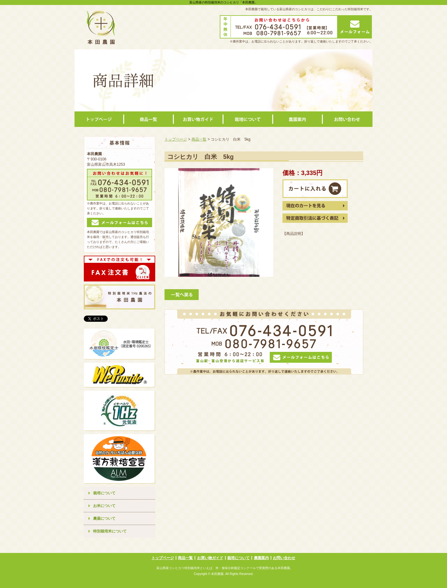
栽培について (104, 493)
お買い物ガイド (210, 558)
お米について (104, 506)
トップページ (176, 139)
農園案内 (261, 558)
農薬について (104, 518)
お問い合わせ (284, 558)
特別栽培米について (110, 531)
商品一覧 (199, 139)
